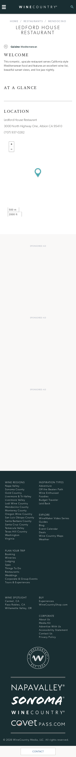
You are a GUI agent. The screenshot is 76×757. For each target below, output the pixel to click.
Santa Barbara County (18, 521)
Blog (41, 525)
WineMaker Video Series (54, 518)
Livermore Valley (15, 499)
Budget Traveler (48, 499)
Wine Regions (15, 482)
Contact (38, 751)
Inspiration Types (51, 482)
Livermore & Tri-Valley (18, 496)
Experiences (46, 601)
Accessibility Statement (53, 629)
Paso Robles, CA (15, 604)
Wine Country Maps (51, 535)
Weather (44, 539)
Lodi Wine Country (16, 503)
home (14, 21)
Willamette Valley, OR (18, 608)
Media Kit (45, 622)
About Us (44, 619)
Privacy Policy (47, 637)
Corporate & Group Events (21, 578)
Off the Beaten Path (51, 489)
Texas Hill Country (16, 531)
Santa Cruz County (16, 524)
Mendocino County (17, 506)
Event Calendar (48, 528)
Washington (12, 535)
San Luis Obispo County (19, 517)
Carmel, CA (12, 601)
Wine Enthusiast (49, 492)
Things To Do (13, 568)
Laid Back (44, 503)
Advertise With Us (50, 626)
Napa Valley (12, 485)
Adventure (45, 485)
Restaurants (33, 21)
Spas (8, 564)
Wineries (10, 557)
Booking (10, 554)
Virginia (9, 538)
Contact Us (45, 633)
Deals (42, 532)
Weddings (11, 575)
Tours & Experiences (17, 582)
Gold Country (13, 492)
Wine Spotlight (16, 597)
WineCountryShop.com (53, 604)
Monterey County (16, 510)
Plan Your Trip (15, 550)
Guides (43, 521)
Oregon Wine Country (18, 513)
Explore (44, 514)
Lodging (10, 561)
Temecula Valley (14, 528)
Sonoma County (15, 489)
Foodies (44, 496)
